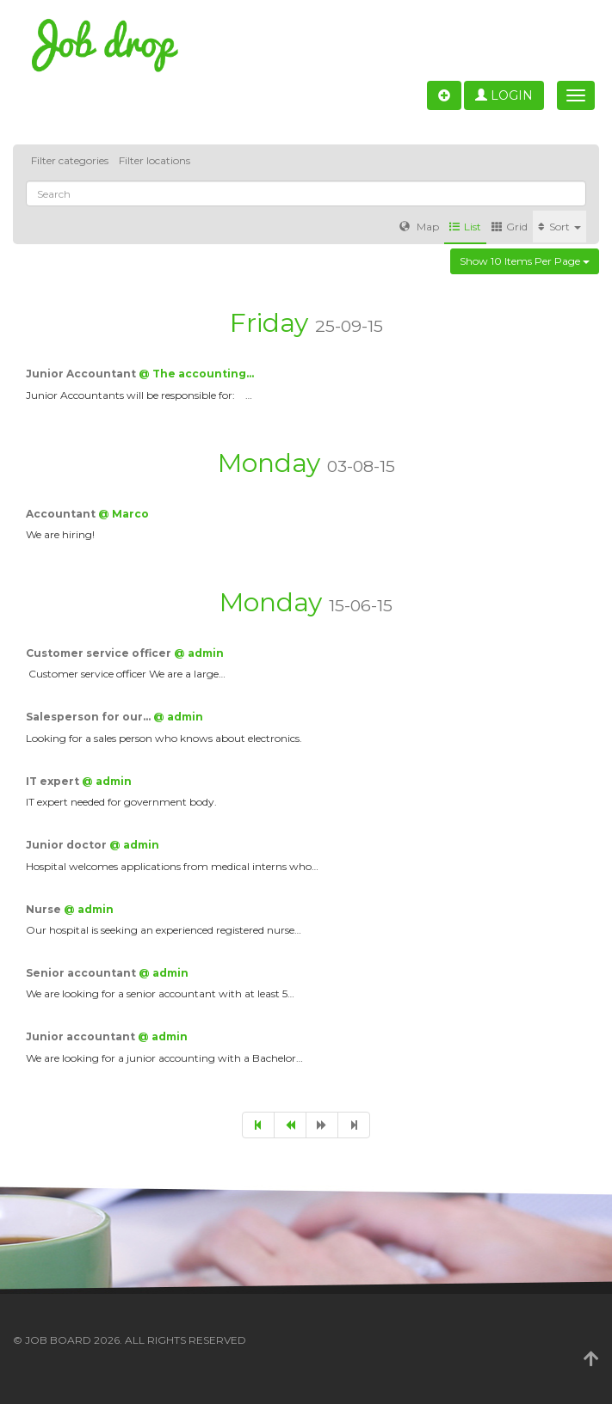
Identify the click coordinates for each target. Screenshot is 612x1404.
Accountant (62, 513)
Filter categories (69, 160)
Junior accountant (82, 1036)
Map (419, 226)
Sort (559, 226)
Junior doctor (67, 844)
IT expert (54, 781)
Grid (509, 226)
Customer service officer (100, 653)
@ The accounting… (196, 373)
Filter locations (154, 160)
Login (504, 95)
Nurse (45, 909)
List (465, 226)
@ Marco (123, 513)
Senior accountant (82, 972)
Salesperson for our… (89, 716)
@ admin (199, 653)
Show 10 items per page (525, 260)
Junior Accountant (82, 373)
